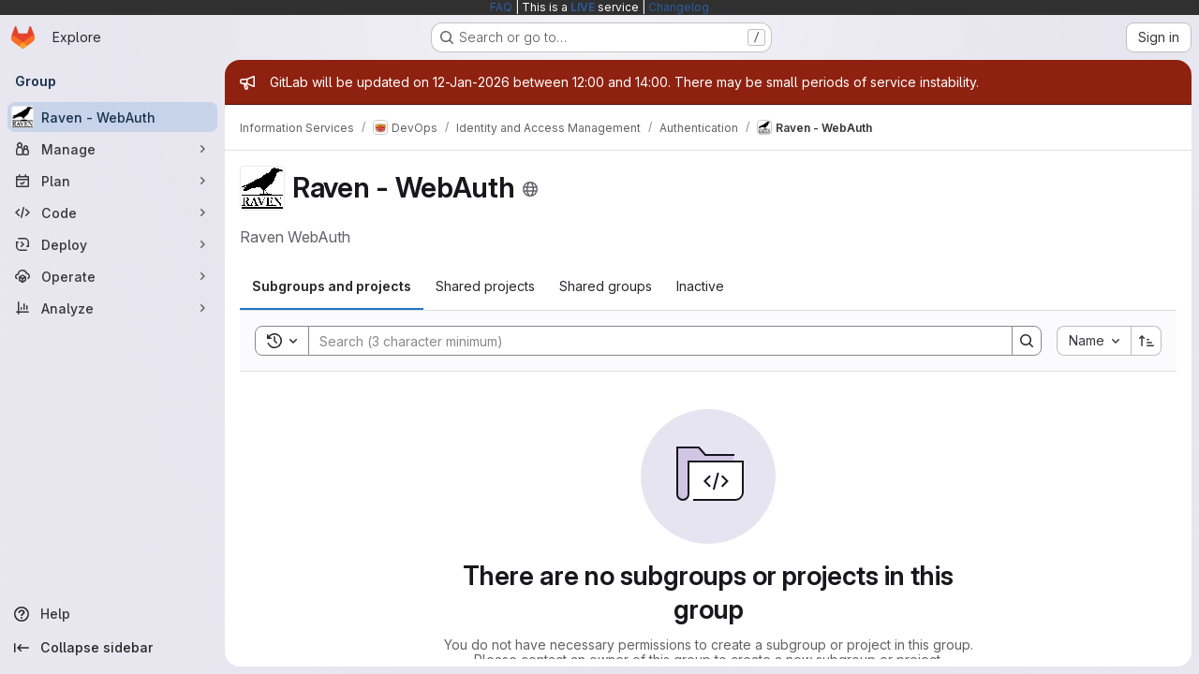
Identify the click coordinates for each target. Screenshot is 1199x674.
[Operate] (112, 276)
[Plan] (112, 181)
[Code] (112, 212)
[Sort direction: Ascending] (1147, 341)
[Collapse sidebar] (112, 648)
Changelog (678, 7)
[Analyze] (112, 308)
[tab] (331, 286)
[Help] (112, 614)
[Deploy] (112, 244)
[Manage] (112, 149)
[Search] (651, 341)
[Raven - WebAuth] (112, 117)
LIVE (582, 7)
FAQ (501, 7)
